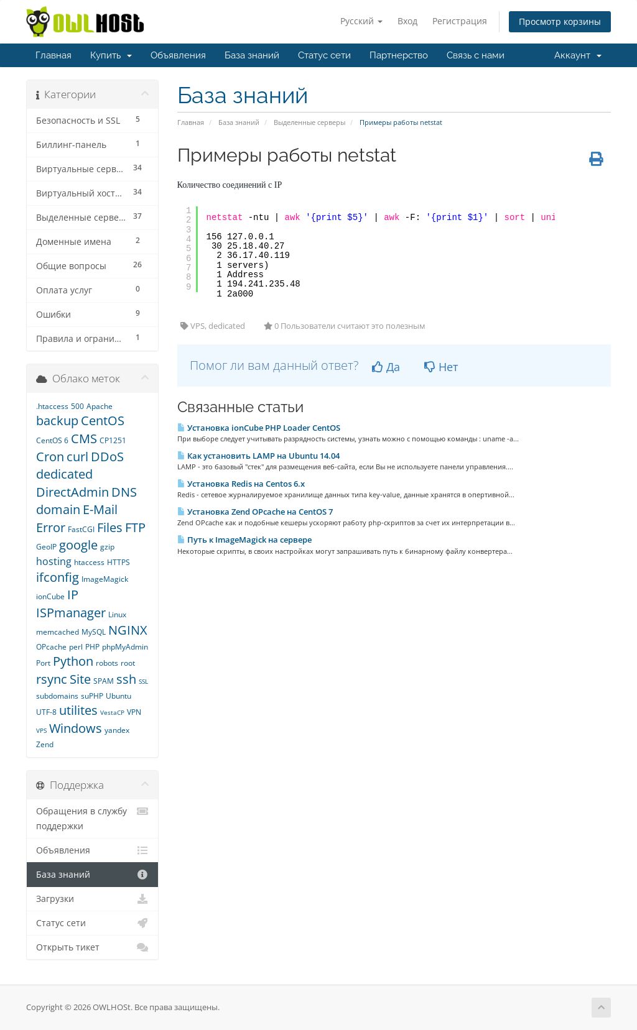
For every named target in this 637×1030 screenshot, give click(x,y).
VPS (41, 730)
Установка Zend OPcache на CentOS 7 (255, 511)
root (128, 663)
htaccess (89, 562)
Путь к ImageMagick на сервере (244, 539)
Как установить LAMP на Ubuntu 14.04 (258, 455)
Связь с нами (475, 55)
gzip (107, 546)
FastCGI (81, 529)
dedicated (64, 474)
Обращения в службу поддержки (92, 818)
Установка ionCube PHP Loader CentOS (258, 427)
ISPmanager (71, 612)
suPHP (92, 696)
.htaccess (52, 406)
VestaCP (112, 712)
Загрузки (92, 898)
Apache (99, 406)
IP (72, 594)
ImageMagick (104, 579)
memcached (57, 632)
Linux (117, 614)
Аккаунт (578, 55)
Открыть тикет (92, 947)
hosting (54, 561)
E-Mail (100, 509)
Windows (75, 728)
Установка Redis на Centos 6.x (241, 483)
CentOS (102, 420)
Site (80, 679)
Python (73, 661)
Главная (53, 55)
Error (50, 527)
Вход (407, 21)
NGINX (127, 630)
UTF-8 (46, 712)
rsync (51, 679)
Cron (50, 456)
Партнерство (399, 55)
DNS (124, 492)
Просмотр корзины (560, 21)
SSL (143, 681)
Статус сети (324, 55)
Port (43, 663)
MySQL (93, 632)
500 (77, 406)
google (78, 544)
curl (77, 456)
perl (76, 646)
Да (386, 366)
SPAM (103, 681)
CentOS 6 (52, 440)
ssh (126, 679)
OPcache (51, 646)
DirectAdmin (72, 492)
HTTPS (118, 562)
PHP (92, 646)
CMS (84, 438)
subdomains (57, 696)
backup (57, 420)
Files (110, 527)
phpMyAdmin (125, 646)
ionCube (50, 596)
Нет (441, 366)
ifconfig (57, 577)
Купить (111, 55)
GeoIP (46, 546)
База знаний (252, 55)
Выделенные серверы (309, 122)
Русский (361, 21)
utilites (78, 710)
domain (58, 509)
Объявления (178, 55)
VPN (134, 712)
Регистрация (459, 21)
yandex (117, 730)
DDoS (107, 456)
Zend (44, 744)
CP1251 (113, 440)
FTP (135, 527)
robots (107, 663)
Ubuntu (118, 696)
